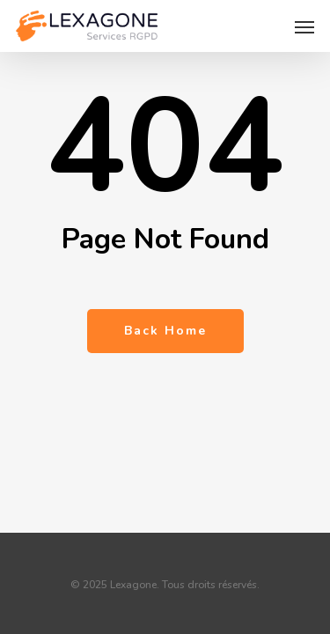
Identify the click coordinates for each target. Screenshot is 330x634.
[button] (304, 26)
